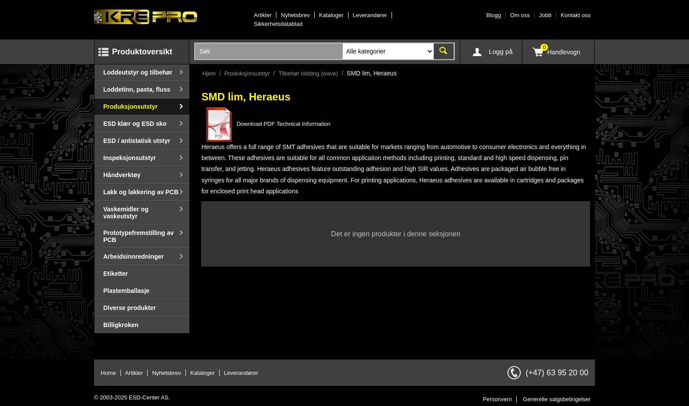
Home (108, 373)
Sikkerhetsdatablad (278, 24)
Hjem (208, 73)
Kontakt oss (576, 15)
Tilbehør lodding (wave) (308, 73)
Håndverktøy (122, 174)
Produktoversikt (142, 51)
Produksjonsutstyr (130, 106)
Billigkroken (120, 324)
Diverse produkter (129, 307)
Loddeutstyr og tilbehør (137, 72)
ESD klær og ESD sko (135, 123)
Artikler (263, 15)
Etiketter (115, 273)
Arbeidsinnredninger (133, 256)
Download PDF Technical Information (265, 124)
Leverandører (370, 15)
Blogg (493, 15)
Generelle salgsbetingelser (557, 399)
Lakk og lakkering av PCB (140, 192)
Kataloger (331, 15)
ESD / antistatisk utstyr (136, 140)
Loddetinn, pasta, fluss (136, 89)
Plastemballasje (126, 290)
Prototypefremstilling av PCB (138, 236)
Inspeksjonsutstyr (129, 157)
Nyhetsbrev (295, 15)
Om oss (520, 15)
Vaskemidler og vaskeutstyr (126, 213)
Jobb (545, 15)
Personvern (497, 399)
